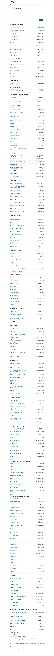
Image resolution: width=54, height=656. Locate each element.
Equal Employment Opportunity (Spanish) (15, 650)
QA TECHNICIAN (12, 237)
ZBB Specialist (12, 42)
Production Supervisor (13, 481)
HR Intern (11, 322)
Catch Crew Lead (12, 331)
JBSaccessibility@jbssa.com (39, 643)
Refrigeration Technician (14, 201)
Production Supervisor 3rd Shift (15, 487)
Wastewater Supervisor (14, 164)
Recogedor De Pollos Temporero (15, 339)
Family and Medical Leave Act (13, 647)
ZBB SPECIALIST (12, 76)
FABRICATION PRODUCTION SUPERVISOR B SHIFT (18, 454)
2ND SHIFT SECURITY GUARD (15, 70)
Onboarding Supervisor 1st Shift (15, 284)
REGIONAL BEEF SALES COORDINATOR (16, 566)
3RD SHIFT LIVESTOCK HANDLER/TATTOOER (17, 82)
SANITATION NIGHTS (13, 582)
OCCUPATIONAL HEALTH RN (14, 424)
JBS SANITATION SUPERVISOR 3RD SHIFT (17, 587)
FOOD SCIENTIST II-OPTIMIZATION (16, 534)
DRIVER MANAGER (13, 432)
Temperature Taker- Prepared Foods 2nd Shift (17, 525)
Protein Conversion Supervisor (15, 478)
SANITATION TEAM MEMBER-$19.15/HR (16, 252)
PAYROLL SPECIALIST (13, 283)
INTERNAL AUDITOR (13, 55)
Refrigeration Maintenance (14, 382)
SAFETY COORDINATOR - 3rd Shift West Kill (17, 168)
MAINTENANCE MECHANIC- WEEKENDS (16, 183)
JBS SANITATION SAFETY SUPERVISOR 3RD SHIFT (18, 177)
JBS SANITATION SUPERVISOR (15, 579)
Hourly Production (13, 245)
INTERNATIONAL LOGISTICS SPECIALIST (16, 616)
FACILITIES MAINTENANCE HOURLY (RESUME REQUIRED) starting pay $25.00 (17, 187)
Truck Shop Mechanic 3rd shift (15, 393)
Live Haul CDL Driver (13, 123)
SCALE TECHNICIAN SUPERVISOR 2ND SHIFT (17, 314)
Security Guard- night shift (14, 171)
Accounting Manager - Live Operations (16, 54)
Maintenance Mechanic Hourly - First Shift (17, 205)
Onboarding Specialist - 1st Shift (15, 301)
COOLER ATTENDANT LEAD (14, 74)
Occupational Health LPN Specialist (15, 414)
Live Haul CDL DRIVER (13, 126)
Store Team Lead (12, 553)
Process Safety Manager (14, 145)
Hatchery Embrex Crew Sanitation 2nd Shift (17, 578)
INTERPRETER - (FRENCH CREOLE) (15, 466)
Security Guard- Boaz (13, 400)
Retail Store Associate (13, 542)
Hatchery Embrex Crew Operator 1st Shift (17, 242)
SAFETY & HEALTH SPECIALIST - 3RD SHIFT (17, 167)
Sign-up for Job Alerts (22, 634)
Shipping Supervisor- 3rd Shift (15, 463)
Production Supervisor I (14, 457)
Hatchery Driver (12, 111)
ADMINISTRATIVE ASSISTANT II (15, 59)
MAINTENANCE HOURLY (14, 198)
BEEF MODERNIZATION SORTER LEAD (16, 498)
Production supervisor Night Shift (15, 438)
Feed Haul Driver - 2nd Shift (14, 135)
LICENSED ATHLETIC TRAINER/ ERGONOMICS (17, 161)
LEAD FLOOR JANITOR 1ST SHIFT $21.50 (16, 271)
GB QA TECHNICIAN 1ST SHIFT (15, 515)
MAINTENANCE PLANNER (14, 369)
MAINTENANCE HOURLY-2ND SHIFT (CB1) (17, 211)
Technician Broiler (13, 349)
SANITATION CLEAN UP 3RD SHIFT (15, 264)
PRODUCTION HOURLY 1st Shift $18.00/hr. (17, 225)
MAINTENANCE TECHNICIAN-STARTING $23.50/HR (18, 207)
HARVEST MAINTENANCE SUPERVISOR (16, 377)
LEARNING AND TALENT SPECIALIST (16, 304)
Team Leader (12, 557)
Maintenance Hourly (13, 383)
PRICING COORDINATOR (14, 52)
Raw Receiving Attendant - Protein (15, 228)
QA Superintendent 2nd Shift (14, 524)
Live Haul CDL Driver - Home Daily (15, 137)
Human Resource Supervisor (14, 290)
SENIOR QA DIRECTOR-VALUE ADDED (16, 522)
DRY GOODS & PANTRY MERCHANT (16, 624)
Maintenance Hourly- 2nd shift (15, 363)
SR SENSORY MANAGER (14, 537)
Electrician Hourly (13, 380)
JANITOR (11, 270)
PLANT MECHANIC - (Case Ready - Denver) (17, 195)
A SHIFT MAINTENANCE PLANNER (15, 389)
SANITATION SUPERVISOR (14, 593)
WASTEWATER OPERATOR (14, 156)
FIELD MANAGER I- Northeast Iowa (15, 336)
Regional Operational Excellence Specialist (17, 470)
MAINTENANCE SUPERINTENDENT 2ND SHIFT (17, 374)
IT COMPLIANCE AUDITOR (14, 311)
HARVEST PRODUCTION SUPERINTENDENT (17, 428)
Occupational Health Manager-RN (15, 399)
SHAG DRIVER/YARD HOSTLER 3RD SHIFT (16, 475)
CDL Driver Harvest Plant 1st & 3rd (15, 129)
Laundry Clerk (12, 210)
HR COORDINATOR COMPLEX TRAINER (16, 61)
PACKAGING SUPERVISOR (14, 456)
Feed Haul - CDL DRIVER (14, 138)
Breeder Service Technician (14, 328)
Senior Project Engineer (14, 147)
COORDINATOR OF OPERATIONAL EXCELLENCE (18, 95)
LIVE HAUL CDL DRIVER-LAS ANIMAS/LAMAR (17, 614)
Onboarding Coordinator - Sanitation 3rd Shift (17, 268)
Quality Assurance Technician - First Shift (16, 513)
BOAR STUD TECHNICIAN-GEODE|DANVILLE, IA (18, 333)
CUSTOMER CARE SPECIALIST (15, 621)
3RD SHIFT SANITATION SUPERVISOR (16, 599)
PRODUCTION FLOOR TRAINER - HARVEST (17, 484)
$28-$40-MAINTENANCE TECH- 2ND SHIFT (17, 202)
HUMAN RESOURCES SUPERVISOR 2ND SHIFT (17, 275)
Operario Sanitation (13, 253)
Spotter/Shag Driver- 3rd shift (15, 109)
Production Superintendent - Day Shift (16, 451)
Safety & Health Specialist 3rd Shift (15, 408)
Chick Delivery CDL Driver (14, 134)
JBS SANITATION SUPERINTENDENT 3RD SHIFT (18, 596)
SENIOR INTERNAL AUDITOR (14, 44)
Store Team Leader (13, 563)
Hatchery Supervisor (13, 437)
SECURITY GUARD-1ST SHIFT (14, 71)
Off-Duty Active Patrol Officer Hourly (16, 176)
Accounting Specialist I (13, 45)
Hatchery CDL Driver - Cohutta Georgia (16, 112)
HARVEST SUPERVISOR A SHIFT (15, 441)
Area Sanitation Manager (14, 597)
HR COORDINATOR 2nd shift (14, 295)
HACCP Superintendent (13, 443)
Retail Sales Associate (13, 545)
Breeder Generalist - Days (14, 122)
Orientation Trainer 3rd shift (14, 298)
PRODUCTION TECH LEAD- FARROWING (16, 230)
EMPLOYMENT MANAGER (14, 277)
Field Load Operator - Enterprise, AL (16, 116)
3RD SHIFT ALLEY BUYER (14, 83)
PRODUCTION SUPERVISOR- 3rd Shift (16, 444)
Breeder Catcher (12, 346)
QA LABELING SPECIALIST (14, 512)
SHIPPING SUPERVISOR (13, 467)
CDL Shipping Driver (13, 140)
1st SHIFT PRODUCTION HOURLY (15, 224)
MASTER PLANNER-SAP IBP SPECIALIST (16, 627)
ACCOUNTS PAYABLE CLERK (14, 26)
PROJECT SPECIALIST (13, 532)
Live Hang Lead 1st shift (14, 236)
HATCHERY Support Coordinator (15, 49)
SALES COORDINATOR (13, 568)
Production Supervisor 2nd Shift (15, 450)
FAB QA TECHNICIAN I (13, 519)
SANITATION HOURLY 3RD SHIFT (15, 255)
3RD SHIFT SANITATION (14, 581)
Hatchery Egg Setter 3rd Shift (14, 240)
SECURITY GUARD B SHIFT (14, 280)
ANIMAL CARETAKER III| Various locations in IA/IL (18, 334)
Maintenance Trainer (13, 373)
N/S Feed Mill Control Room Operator (16, 340)
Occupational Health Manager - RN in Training (17, 406)
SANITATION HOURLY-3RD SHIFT (15, 262)
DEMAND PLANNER (13, 629)
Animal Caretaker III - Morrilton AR (15, 351)
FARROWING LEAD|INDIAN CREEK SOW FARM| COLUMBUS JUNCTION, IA (17, 355)
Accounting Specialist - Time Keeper (16, 51)
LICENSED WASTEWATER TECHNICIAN (16, 472)
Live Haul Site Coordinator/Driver (15, 337)
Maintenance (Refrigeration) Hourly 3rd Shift (17, 392)
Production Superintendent (14, 440)
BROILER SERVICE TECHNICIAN (15, 356)
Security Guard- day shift (14, 170)
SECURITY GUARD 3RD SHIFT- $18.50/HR (16, 165)
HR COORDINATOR (13, 286)
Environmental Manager (14, 173)
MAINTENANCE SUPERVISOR (14, 367)
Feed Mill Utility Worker (13, 342)
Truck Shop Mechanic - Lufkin (15, 385)
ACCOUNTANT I (12, 35)
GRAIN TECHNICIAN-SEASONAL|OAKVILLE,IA (17, 352)
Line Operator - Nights (13, 239)
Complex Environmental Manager (15, 159)
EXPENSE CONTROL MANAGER (15, 27)
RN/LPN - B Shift (12, 409)
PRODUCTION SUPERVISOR (14, 435)
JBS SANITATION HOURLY (14, 584)
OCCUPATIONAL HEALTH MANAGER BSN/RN (17, 174)
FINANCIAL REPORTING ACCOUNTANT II (16, 41)
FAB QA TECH (12, 504)
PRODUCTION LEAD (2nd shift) (15, 231)
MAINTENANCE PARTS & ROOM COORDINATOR (18, 379)
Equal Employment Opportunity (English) (15, 649)
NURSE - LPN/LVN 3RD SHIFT (15, 411)
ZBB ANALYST (12, 68)
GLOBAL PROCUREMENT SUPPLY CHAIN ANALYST (18, 620)
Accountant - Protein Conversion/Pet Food (17, 30)
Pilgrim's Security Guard (14, 422)
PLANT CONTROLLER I (13, 32)
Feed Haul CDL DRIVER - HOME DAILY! (16, 132)
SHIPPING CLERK (12, 73)
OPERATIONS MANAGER (14, 446)
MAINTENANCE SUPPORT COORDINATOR (17, 64)
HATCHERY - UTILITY (13, 243)
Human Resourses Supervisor (15, 292)
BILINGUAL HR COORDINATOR (15, 281)
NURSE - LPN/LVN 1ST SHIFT (14, 405)
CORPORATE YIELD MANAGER (15, 101)
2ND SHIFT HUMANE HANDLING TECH (16, 85)
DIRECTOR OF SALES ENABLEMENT (16, 105)
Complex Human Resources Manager (16, 278)
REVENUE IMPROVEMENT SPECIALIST (16, 610)
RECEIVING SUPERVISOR (14, 469)
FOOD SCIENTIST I (13, 538)
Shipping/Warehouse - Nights (15, 219)
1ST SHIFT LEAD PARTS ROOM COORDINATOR (17, 473)
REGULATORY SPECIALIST (14, 535)
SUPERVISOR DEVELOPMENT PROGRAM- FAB (17, 318)
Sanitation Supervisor (13, 585)
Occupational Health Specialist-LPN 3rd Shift (17, 403)
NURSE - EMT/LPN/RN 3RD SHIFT (15, 417)
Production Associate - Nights (15, 233)
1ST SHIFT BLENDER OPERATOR (15, 434)
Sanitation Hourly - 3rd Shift (14, 265)
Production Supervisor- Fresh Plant (15, 453)
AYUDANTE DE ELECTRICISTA (15, 193)
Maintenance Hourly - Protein (15, 190)
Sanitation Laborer (13, 261)
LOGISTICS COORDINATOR (14, 67)
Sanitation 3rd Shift (13, 256)
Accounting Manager (13, 36)
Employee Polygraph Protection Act (14, 646)
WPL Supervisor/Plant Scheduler (15, 548)
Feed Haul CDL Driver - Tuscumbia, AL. (16, 120)
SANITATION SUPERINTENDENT (15, 576)
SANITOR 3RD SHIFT (13, 221)
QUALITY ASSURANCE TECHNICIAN (16, 527)
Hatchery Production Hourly (14, 343)
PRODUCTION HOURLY (13, 222)
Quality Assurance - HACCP (14, 507)
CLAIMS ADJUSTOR (13, 33)
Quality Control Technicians (14, 509)
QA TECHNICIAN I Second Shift (15, 501)
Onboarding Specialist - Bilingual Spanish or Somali (18, 293)
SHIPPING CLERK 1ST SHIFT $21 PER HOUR (17, 623)
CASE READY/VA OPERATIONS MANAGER (16, 429)
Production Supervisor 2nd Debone (15, 431)
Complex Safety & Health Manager (15, 162)
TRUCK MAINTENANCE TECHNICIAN (16, 196)
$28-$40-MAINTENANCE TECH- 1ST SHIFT (17, 204)
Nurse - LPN (12, 415)
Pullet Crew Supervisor (13, 476)
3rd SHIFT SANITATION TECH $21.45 (16, 267)
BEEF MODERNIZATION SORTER (15, 518)
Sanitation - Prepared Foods (14, 258)
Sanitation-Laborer (13, 65)
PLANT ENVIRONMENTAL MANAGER (16, 155)
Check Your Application (13, 634)
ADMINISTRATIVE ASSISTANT (15, 62)
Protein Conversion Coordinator (15, 464)
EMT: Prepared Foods (13, 421)
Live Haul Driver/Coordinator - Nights (16, 131)
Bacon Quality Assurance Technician (16, 489)
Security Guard (12, 153)
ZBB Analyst (12, 29)
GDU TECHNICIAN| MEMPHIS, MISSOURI (16, 348)
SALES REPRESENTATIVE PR (14, 550)
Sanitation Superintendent (14, 590)
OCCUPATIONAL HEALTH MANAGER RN (16, 412)
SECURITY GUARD (13, 89)
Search (40, 19)
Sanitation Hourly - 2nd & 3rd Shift (15, 259)
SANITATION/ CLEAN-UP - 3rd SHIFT (16, 234)
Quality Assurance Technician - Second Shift (17, 521)
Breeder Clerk (12, 345)
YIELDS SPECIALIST (13, 97)
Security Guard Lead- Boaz (14, 402)
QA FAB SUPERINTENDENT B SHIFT (16, 510)
